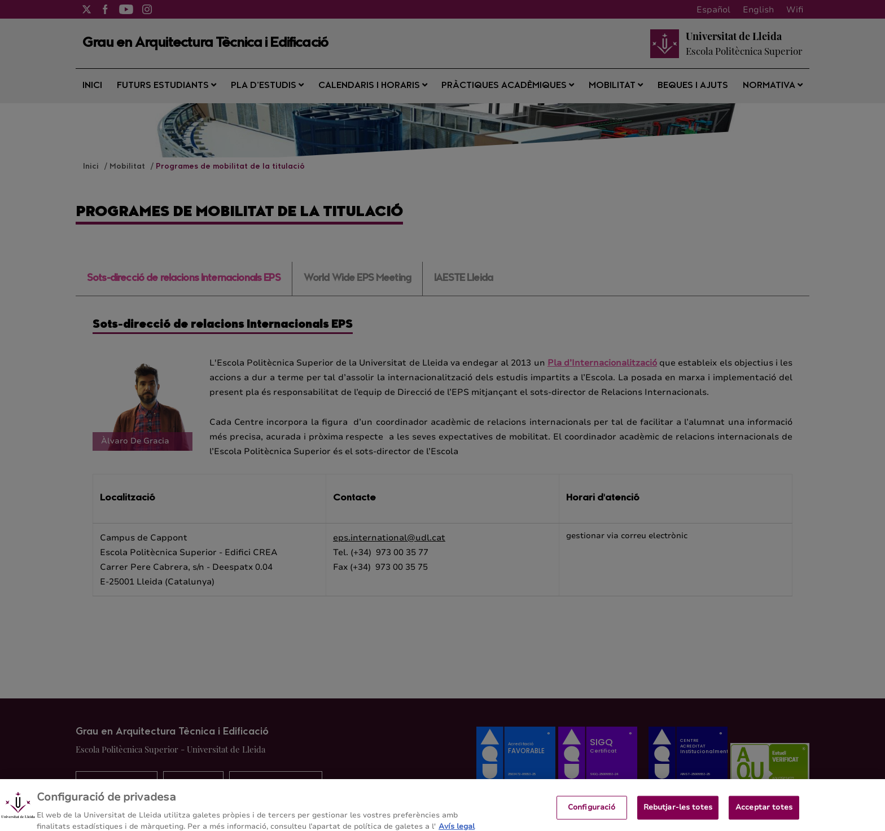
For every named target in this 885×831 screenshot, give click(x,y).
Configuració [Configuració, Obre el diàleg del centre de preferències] (592, 812)
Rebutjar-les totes (677, 812)
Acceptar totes (763, 812)
